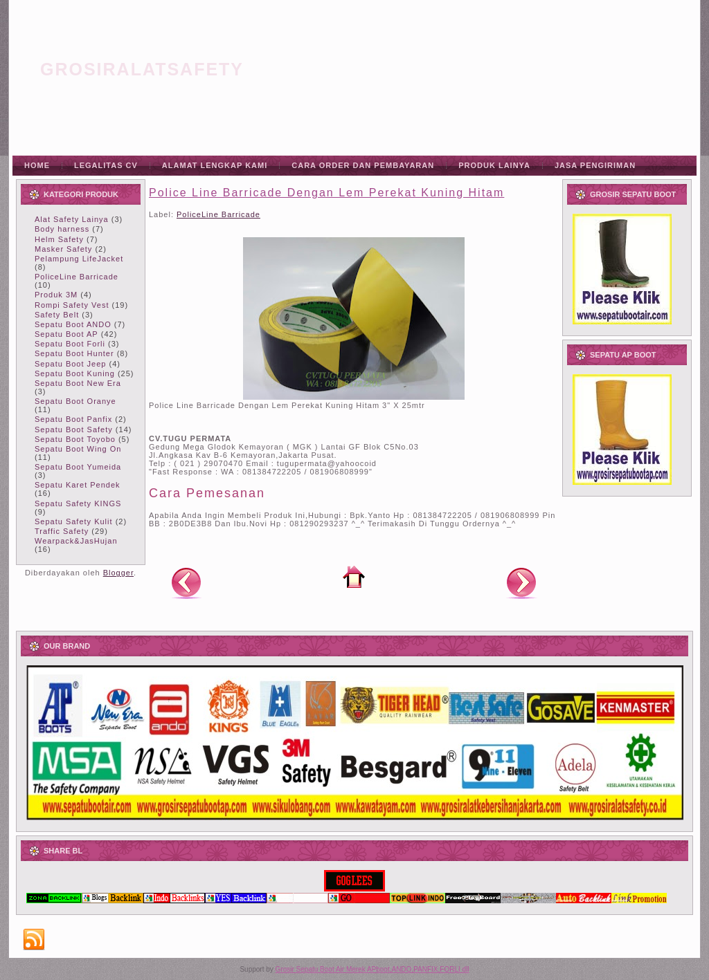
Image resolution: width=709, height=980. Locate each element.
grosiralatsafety (142, 69)
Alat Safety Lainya (72, 219)
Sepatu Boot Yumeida (78, 467)
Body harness (62, 229)
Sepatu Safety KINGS (78, 503)
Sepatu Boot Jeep (70, 364)
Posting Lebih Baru (186, 582)
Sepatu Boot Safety (74, 429)
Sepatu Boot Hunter (74, 353)
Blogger (118, 572)
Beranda (354, 577)
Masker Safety (63, 249)
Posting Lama (521, 582)
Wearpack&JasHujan (76, 541)
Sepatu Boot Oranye (75, 401)
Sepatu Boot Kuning (75, 373)
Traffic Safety (62, 531)
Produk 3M (56, 294)
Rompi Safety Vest (72, 305)
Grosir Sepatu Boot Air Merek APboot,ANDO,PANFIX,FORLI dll (372, 969)
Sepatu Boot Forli (70, 344)
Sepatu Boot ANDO (73, 324)
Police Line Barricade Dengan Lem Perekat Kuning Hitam (326, 192)
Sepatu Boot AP (66, 334)
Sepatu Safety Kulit (74, 521)
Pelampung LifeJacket (79, 259)
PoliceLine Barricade (76, 276)
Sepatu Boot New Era (78, 383)
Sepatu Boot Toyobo (75, 439)
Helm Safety (59, 239)
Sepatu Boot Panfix (73, 419)
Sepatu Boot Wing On (78, 449)
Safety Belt (57, 315)
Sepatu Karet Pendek (77, 485)
